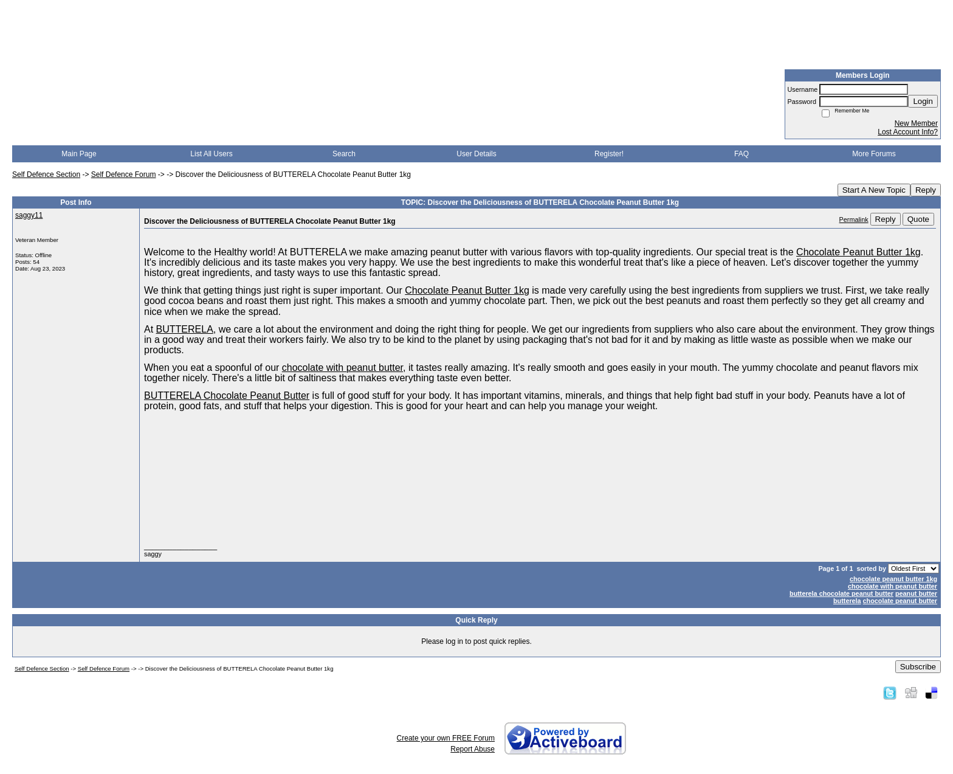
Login (923, 101)
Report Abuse (472, 749)
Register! (609, 154)
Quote (918, 219)
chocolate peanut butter (900, 600)
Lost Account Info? (908, 132)
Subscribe (918, 666)
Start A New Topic (874, 190)
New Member (916, 123)
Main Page (78, 154)
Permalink (854, 219)
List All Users (211, 154)
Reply (925, 190)
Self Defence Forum (123, 174)
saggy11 (29, 215)
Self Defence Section (46, 174)
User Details (476, 154)
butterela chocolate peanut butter (841, 593)
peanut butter (916, 593)
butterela (847, 600)
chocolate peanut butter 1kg (893, 578)
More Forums (873, 154)
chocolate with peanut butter (892, 586)
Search (344, 154)
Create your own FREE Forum (446, 738)
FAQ (741, 154)
